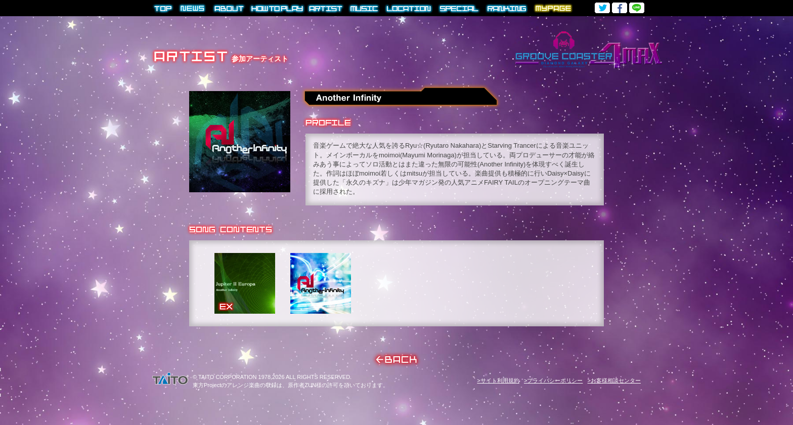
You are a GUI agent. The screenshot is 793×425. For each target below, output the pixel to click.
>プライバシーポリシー (553, 380)
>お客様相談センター (614, 380)
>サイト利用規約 (498, 380)
